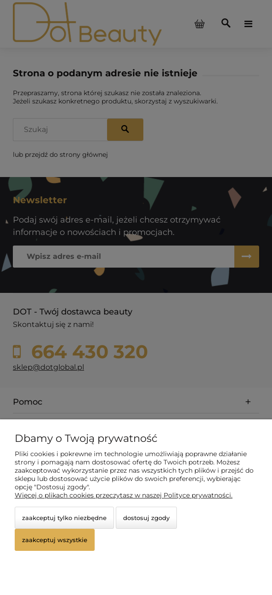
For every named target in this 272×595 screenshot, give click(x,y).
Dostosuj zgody (146, 517)
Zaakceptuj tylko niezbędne (64, 517)
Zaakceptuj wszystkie (54, 540)
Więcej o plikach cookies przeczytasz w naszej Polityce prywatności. (123, 495)
